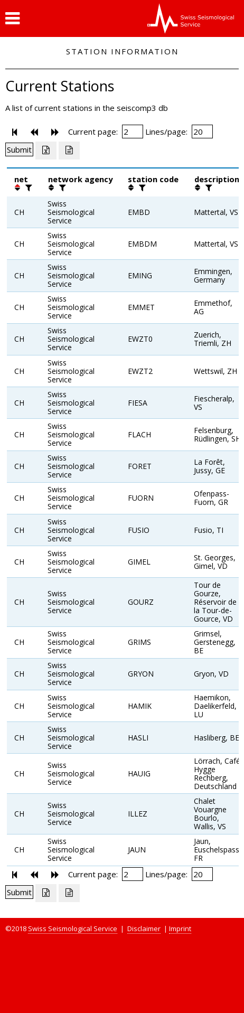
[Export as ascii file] (69, 151)
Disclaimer (144, 928)
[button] (12, 18)
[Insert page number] (132, 131)
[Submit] (19, 149)
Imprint (180, 928)
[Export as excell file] (46, 151)
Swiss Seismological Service (72, 928)
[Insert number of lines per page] (202, 131)
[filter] (27, 187)
